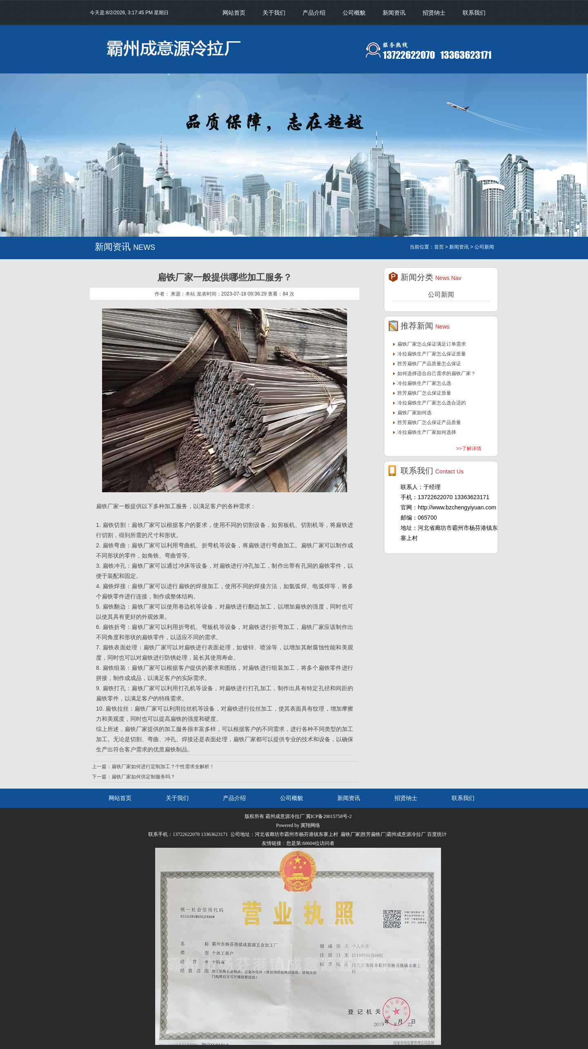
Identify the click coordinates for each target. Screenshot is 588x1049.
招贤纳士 (434, 12)
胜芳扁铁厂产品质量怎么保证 (429, 364)
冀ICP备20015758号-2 (329, 816)
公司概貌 (354, 12)
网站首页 (234, 12)
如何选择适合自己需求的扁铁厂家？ (436, 373)
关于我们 (274, 12)
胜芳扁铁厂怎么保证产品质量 (429, 422)
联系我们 (474, 12)
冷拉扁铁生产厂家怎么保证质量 (431, 354)
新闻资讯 (394, 12)
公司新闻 (441, 294)
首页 (439, 247)
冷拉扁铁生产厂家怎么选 (424, 383)
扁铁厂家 (312, 545)
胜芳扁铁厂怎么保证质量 (424, 393)
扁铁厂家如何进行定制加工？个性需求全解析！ (162, 766)
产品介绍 (314, 12)
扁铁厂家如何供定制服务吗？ (143, 777)
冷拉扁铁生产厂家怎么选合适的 (431, 403)
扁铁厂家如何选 (414, 413)
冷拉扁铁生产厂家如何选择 (426, 432)
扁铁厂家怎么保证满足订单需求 (431, 344)
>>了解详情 (468, 448)
